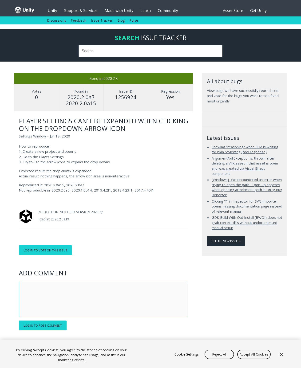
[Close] (281, 354)
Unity (52, 10)
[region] (150, 354)
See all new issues (226, 241)
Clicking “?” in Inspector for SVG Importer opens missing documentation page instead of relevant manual (247, 206)
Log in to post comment (43, 325)
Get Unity (258, 10)
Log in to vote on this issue (45, 250)
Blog (121, 20)
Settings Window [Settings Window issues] (32, 136)
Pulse (133, 20)
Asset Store (233, 10)
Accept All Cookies (254, 354)
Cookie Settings (186, 354)
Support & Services (81, 10)
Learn (145, 10)
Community (168, 10)
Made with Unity (119, 10)
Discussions (56, 20)
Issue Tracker (102, 20)
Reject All (219, 354)
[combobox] (150, 51)
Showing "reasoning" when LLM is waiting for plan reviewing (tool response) (245, 149)
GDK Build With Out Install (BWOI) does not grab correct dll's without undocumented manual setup (247, 222)
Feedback (78, 20)
